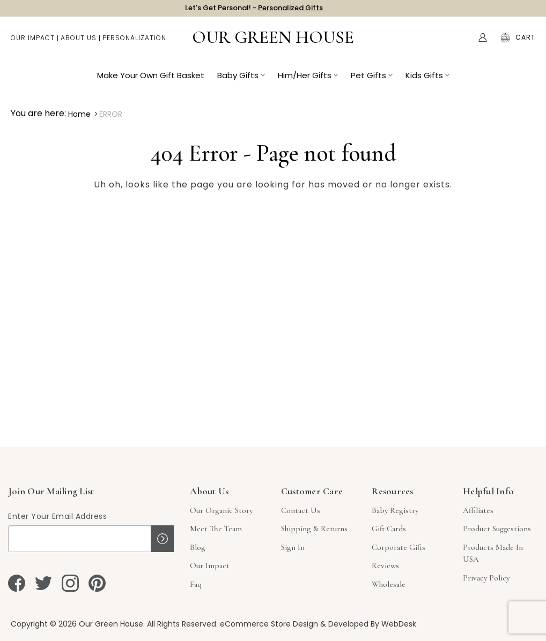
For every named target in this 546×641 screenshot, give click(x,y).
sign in (293, 547)
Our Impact (33, 43)
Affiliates (478, 510)
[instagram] (70, 583)
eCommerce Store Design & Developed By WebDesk (318, 624)
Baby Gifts (241, 80)
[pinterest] (97, 583)
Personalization (134, 43)
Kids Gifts (427, 80)
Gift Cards (389, 528)
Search (460, 43)
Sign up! (162, 538)
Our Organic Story (221, 510)
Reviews (385, 565)
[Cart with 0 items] (525, 43)
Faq (196, 584)
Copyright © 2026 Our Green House (77, 624)
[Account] (483, 42)
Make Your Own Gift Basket (150, 80)
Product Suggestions (497, 528)
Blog (197, 547)
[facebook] (16, 583)
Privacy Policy (486, 578)
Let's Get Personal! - (254, 10)
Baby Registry (395, 510)
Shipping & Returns (314, 528)
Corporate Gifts (398, 547)
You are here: (38, 113)
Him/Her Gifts (308, 80)
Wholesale (388, 584)
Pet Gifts (372, 80)
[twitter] (43, 583)
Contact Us (300, 510)
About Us (79, 43)
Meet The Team (216, 528)
